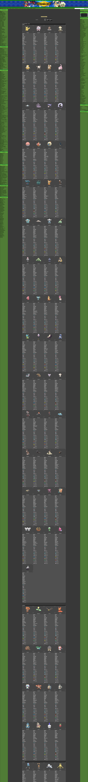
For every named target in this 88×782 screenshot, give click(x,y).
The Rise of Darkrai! (2, 173)
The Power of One (2, 167)
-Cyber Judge (1, 234)
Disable (23, 80)
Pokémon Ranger (2, 129)
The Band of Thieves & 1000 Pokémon (3, 98)
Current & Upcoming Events (3, 43)
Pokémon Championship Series (3, 144)
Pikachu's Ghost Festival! (3, 190)
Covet (45, 194)
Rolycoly (60, 456)
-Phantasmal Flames (2, 204)
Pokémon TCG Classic (2, 202)
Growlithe (49, 71)
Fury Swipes (56, 42)
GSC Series (1, 157)
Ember (56, 195)
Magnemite (27, 109)
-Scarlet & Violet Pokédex (3, 19)
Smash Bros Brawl (2, 123)
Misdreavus (27, 186)
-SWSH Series (1, 214)
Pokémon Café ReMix (2, 76)
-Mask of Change (2, 232)
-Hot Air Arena (1, 228)
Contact (10, 8)
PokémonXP (1, 36)
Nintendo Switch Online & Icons (3, 148)
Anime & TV (4, 46)
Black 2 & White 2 (2, 105)
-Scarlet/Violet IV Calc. (2, 32)
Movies (4, 164)
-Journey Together (2, 207)
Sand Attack (35, 388)
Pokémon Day (1, 39)
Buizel (49, 302)
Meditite (49, 225)
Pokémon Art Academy (2, 97)
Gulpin (60, 225)
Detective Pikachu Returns (3, 78)
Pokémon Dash (2, 127)
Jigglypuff (38, 32)
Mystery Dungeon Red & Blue (3, 130)
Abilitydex (1, 28)
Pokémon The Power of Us (3, 182)
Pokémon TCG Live (2, 198)
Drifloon (38, 340)
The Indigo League (2, 49)
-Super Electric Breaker (2, 230)
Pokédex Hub (17, 8)
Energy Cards (1, 200)
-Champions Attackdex (2, 26)
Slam (23, 235)
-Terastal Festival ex (2, 229)
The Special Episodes (2, 57)
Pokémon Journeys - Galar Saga (3, 54)
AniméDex (1, 48)
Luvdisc (28, 302)
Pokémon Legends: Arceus (3, 81)
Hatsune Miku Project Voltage (3, 37)
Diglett (49, 32)
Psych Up (45, 235)
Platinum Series (2, 160)
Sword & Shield (2, 80)
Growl (45, 311)
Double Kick (35, 311)
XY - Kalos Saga (2, 53)
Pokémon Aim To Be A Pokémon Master (3, 55)
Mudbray (27, 456)
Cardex (1, 30)
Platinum (1, 114)
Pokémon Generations (2, 59)
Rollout (23, 233)
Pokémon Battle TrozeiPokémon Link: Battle (3, 96)
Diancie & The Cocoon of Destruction (3, 179)
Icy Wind (56, 119)
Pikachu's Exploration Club (3, 191)
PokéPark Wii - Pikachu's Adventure (3, 118)
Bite (55, 40)
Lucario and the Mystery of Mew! (3, 171)
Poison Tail (34, 466)
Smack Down (57, 426)
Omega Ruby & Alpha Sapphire (3, 95)
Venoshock (45, 350)
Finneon (28, 379)
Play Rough (34, 235)
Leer (34, 80)
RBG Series (1, 156)
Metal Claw (45, 196)
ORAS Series (1, 163)
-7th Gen (1, 34)
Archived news (1, 11)
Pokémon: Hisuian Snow (3, 61)
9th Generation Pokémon (3, 44)
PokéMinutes (1, 63)
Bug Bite (34, 194)
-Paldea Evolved (2, 213)
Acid (44, 425)
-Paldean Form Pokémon (3, 45)
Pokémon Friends (2, 75)
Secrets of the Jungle (2, 183)
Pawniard (27, 417)
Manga (4, 152)
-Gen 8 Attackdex (2, 25)
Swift (23, 42)
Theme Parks (1, 41)
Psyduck (28, 71)
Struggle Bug (35, 196)
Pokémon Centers (2, 35)
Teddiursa (49, 186)
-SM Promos (1, 221)
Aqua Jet (45, 310)
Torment (45, 388)
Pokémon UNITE (2, 77)
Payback (56, 117)
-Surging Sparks (2, 208)
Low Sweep (45, 234)
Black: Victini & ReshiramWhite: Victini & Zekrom (3, 175)
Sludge (34, 117)
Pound (45, 389)
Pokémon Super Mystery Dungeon (4, 100)
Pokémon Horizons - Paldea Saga (4, 56)
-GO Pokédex (1, 18)
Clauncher (60, 417)
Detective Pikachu (2, 92)
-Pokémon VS (1, 235)
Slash (45, 41)
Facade (56, 196)
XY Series (1, 162)
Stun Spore (56, 389)
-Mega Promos (1, 219)
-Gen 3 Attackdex (2, 22)
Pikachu (28, 32)
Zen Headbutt (24, 79)
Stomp (23, 465)
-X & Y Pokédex (2, 15)
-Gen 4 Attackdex (2, 23)
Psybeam (23, 271)
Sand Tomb (45, 465)
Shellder (49, 109)
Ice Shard (45, 118)
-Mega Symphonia (2, 226)
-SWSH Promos (2, 220)
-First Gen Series (2, 218)
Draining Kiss (24, 311)
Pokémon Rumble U (2, 107)
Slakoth (39, 225)
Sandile (39, 379)
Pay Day (56, 41)
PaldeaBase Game (45, 20)
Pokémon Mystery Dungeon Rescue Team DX (3, 83)
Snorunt (60, 263)
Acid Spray (56, 233)
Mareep (49, 148)
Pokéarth (34, 8)
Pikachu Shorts (4, 185)
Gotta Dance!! (1, 189)
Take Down (34, 195)
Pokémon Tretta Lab (2, 106)
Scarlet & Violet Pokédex (22, 8)
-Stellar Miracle (1, 231)
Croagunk (60, 340)
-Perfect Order (1, 203)
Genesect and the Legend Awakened (3, 178)
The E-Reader (1, 132)
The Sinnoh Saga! (2, 52)
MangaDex (1, 153)
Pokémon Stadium (2, 141)
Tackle (45, 119)
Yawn (56, 80)
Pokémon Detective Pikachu (3, 184)
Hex (55, 118)
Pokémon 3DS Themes (2, 146)
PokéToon (1, 62)
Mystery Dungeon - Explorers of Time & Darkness (3, 122)
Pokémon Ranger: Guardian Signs (4, 115)
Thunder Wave (24, 117)
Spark (23, 40)
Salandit (38, 456)
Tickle (45, 387)
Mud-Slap (56, 234)
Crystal (1, 134)
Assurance (56, 157)
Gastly (60, 109)
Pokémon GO (1, 82)
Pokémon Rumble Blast (2, 109)
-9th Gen (1, 33)
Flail (33, 156)
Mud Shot (34, 118)
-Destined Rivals (2, 206)
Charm (23, 310)
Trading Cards (4, 197)
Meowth (60, 32)
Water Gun (23, 387)
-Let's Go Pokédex (2, 16)
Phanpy (28, 225)
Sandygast (49, 456)
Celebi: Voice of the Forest (3, 169)
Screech (45, 272)
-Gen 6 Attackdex (2, 24)
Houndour (60, 186)
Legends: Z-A (1, 73)
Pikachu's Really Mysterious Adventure (3, 193)
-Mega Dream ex (2, 224)
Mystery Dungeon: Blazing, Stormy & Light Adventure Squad (4, 117)
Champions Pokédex (29, 8)
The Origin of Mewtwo (2, 166)
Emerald (1, 125)
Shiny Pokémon (2, 58)
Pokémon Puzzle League (3, 139)
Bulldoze (45, 40)
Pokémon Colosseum (2, 126)
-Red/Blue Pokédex (2, 12)
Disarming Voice (35, 41)
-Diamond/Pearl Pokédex (3, 14)
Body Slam (34, 40)
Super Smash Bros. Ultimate (3, 93)
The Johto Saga (2, 50)
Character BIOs (2, 154)
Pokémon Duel (1, 102)
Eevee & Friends (2, 194)
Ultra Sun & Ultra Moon (2, 88)
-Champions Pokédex (2, 20)
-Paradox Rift (1, 211)
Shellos (60, 302)
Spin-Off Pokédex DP (2, 29)
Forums (8, 8)
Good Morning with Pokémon (3, 64)
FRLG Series (1, 158)
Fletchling (38, 417)
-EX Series (1, 217)
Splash (34, 157)
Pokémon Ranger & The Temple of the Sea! (4, 172)
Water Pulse (24, 349)
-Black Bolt (1, 205)
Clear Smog (56, 312)
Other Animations (2, 65)
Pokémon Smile (2, 84)
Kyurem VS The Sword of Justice (3, 176)
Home (5, 8)
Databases (4, 9)
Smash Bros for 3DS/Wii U (3, 103)
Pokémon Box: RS (2, 128)
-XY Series (1, 215)
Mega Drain (56, 388)
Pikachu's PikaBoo (2, 188)
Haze (34, 350)
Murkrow (60, 148)
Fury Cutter (45, 312)
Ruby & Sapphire (2, 124)
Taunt (56, 349)
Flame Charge (35, 425)
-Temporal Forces (2, 210)
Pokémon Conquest (2, 108)
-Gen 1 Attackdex (2, 21)
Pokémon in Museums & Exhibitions (3, 38)
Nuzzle (23, 41)
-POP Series (1, 222)
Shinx (38, 302)
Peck (34, 427)
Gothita (49, 379)
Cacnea (38, 263)
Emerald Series (2, 159)
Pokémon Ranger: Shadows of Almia (3, 121)
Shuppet (49, 263)
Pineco (39, 186)
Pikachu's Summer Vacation (3, 186)
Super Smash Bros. (2, 142)
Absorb (34, 271)
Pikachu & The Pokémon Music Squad (3, 195)
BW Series (1, 161)
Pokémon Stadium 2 (2, 135)
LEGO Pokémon (2, 40)
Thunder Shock (24, 156)
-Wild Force (1, 233)
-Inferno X (1, 225)
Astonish (45, 42)
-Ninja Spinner (1, 223)
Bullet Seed (34, 272)
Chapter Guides (2, 155)
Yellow (1, 138)
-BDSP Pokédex (2, 17)
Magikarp (38, 148)
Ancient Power (57, 311)
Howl (44, 80)
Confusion (56, 79)
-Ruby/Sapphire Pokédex (3, 13)
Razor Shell (45, 117)
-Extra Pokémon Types (2, 199)
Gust (34, 348)
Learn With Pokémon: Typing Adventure (3, 111)
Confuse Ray (24, 272)
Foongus (60, 379)
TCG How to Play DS (2, 112)
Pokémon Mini (1, 136)
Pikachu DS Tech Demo (2, 131)
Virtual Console (1, 145)
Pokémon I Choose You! (3, 181)
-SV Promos (1, 236)
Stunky (49, 340)
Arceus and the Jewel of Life (3, 174)
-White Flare (1, 227)
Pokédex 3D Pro (2, 110)
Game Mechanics (2, 31)
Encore (34, 233)
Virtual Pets (1, 147)
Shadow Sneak (35, 119)
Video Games (4, 70)
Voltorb (28, 148)
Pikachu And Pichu (2, 187)
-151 (0, 212)
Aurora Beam (24, 388)
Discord (13, 8)
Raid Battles (1, 201)
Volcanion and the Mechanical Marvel (3, 180)
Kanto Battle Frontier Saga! (3, 51)
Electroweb (23, 119)
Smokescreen (46, 348)
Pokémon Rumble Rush (2, 91)
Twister (45, 426)
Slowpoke (60, 71)
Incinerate (56, 465)
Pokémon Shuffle (2, 99)
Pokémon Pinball (2, 140)
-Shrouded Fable (2, 209)
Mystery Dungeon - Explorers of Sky (3, 119)
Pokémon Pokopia (2, 74)
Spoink (28, 263)
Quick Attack (35, 426)
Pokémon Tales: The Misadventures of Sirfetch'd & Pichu (3, 67)
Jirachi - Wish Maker (2, 170)
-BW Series (1, 216)
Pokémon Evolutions (2, 60)
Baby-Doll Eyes (35, 312)
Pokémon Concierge (2, 66)
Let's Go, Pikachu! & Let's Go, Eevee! (3, 89)
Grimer (39, 109)
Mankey (38, 71)
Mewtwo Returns (2, 168)
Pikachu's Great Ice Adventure (3, 192)
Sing (34, 42)
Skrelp (49, 417)
